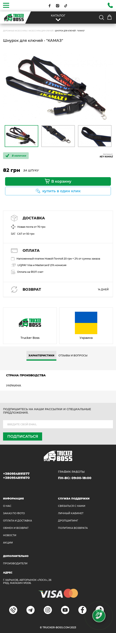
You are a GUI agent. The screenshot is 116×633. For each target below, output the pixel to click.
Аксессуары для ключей (40, 31)
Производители (15, 563)
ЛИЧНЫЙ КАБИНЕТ (70, 513)
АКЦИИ (8, 542)
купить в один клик (61, 191)
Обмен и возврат (15, 527)
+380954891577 (16, 473)
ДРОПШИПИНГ (68, 520)
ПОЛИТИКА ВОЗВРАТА (73, 527)
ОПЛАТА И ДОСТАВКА (17, 520)
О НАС (7, 505)
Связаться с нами (71, 505)
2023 (73, 627)
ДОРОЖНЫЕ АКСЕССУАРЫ (15, 31)
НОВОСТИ (9, 535)
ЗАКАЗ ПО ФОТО (14, 513)
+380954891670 (16, 477)
